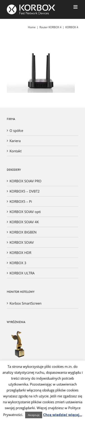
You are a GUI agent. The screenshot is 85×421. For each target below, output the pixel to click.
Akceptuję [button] (33, 415)
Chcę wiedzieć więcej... (62, 414)
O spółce (16, 130)
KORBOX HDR (20, 252)
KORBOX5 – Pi (21, 201)
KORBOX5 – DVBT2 (25, 191)
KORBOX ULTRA (22, 273)
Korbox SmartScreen (25, 303)
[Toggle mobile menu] (75, 7)
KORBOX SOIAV (22, 242)
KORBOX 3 (18, 263)
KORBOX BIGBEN (23, 232)
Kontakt (16, 151)
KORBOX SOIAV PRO (25, 181)
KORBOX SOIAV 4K (24, 222)
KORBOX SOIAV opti (25, 211)
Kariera (15, 140)
